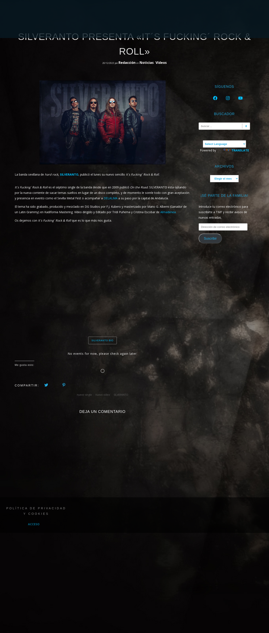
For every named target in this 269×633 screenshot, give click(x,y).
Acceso (34, 524)
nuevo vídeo (102, 395)
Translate (236, 150)
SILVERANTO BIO (102, 340)
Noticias (147, 62)
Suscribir (210, 238)
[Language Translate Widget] (224, 144)
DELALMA (110, 198)
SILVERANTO (121, 395)
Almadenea (168, 212)
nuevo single (84, 395)
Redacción (127, 62)
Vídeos (161, 62)
